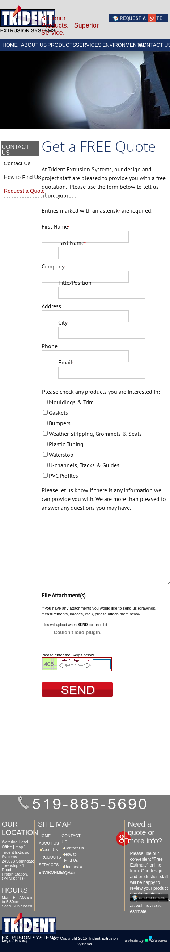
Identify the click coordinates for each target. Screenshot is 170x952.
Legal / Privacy (15, 940)
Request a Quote (24, 191)
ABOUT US (34, 45)
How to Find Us (22, 177)
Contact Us (17, 163)
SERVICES (89, 45)
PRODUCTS (61, 45)
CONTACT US (154, 45)
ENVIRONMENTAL (120, 45)
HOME (10, 45)
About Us (49, 849)
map (19, 847)
